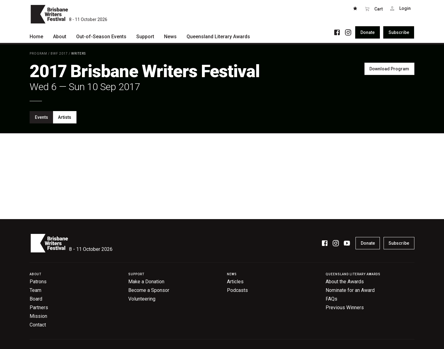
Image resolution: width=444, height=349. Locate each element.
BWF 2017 (59, 53)
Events (41, 117)
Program (38, 53)
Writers (78, 53)
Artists (64, 117)
